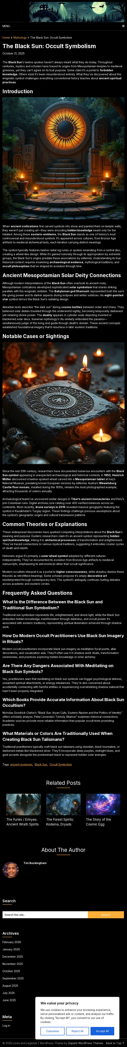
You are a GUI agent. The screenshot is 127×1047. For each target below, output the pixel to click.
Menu (6, 26)
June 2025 (9, 1000)
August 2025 (10, 985)
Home (6, 37)
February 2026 (11, 942)
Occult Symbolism (61, 764)
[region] (77, 1018)
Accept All (102, 1031)
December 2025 (12, 956)
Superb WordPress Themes (85, 1043)
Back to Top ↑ (115, 1043)
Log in (6, 1025)
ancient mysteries (21, 764)
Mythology (20, 37)
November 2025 (12, 963)
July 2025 (8, 992)
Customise (52, 1031)
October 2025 (11, 971)
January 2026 (11, 949)
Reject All (77, 1031)
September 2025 (13, 978)
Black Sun (41, 764)
